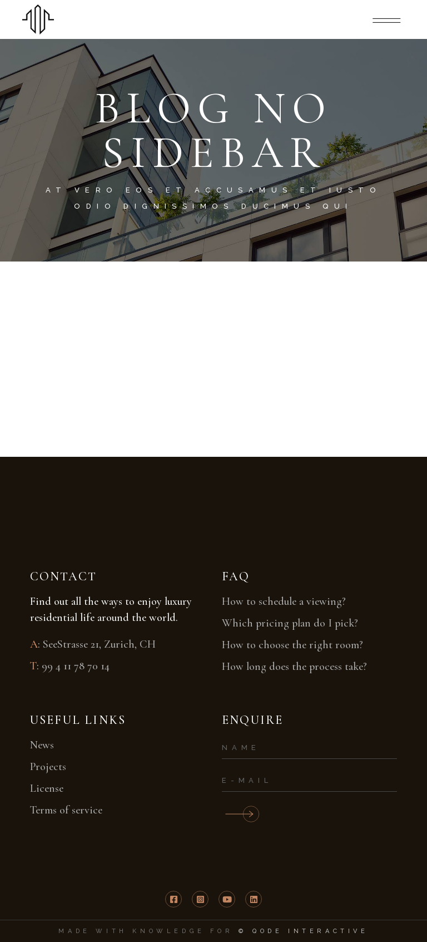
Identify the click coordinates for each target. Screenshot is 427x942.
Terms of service (66, 810)
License (46, 788)
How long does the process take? (294, 666)
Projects (48, 766)
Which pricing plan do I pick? (290, 623)
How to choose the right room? (292, 645)
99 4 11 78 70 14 (76, 666)
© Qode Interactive (304, 931)
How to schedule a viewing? (284, 601)
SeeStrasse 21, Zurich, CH (99, 644)
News (42, 745)
